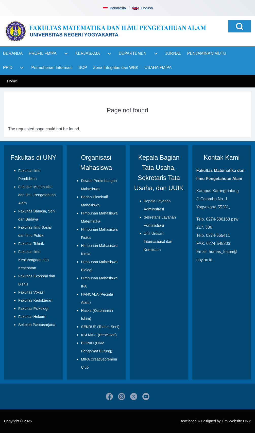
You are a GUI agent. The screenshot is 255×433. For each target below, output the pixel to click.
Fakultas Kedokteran (35, 300)
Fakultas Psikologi (33, 308)
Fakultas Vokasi (31, 292)
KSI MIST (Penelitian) (99, 335)
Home (12, 81)
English (142, 8)
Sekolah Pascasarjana (36, 325)
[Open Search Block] (239, 26)
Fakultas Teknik (31, 244)
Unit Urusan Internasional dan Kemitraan (158, 241)
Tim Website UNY (236, 421)
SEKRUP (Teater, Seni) (100, 327)
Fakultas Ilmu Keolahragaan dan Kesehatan (33, 260)
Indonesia (114, 8)
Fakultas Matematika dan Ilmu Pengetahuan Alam (37, 195)
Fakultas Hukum (31, 317)
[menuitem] (13, 53)
